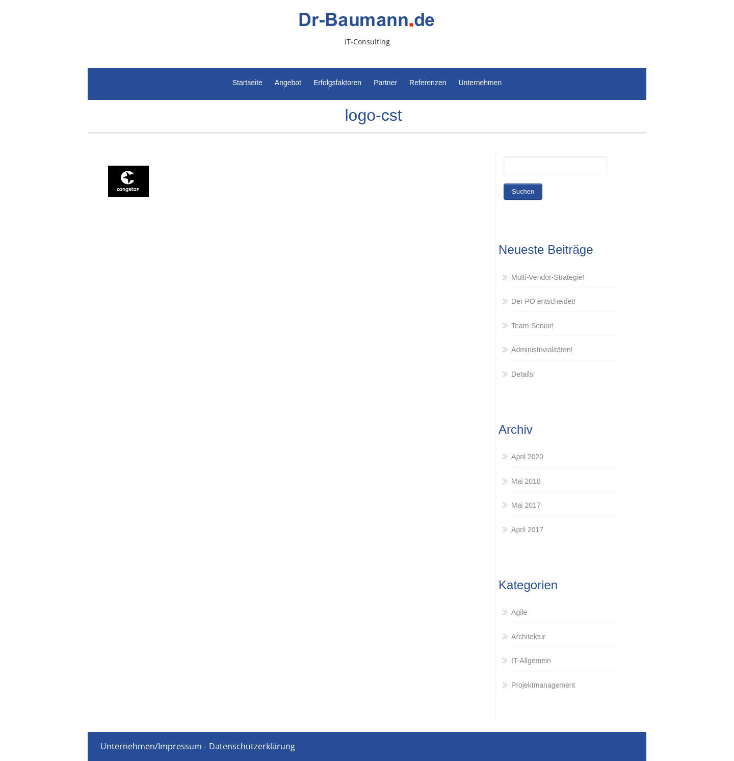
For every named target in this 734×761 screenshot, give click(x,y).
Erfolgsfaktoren (337, 82)
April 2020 (527, 457)
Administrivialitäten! (542, 350)
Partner (385, 82)
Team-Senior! (532, 326)
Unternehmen (480, 82)
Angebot (288, 82)
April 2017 (527, 530)
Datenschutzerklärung (252, 746)
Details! (523, 374)
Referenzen (427, 82)
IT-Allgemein (531, 661)
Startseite (247, 82)
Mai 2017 (526, 505)
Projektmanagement (543, 685)
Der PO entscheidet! (543, 301)
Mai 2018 (526, 481)
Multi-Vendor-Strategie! (547, 277)
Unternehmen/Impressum (151, 746)
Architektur (528, 637)
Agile (519, 612)
